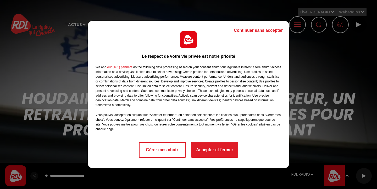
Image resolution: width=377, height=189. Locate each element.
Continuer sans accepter (258, 30)
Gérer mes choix (162, 150)
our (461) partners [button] (119, 67)
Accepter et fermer (214, 150)
